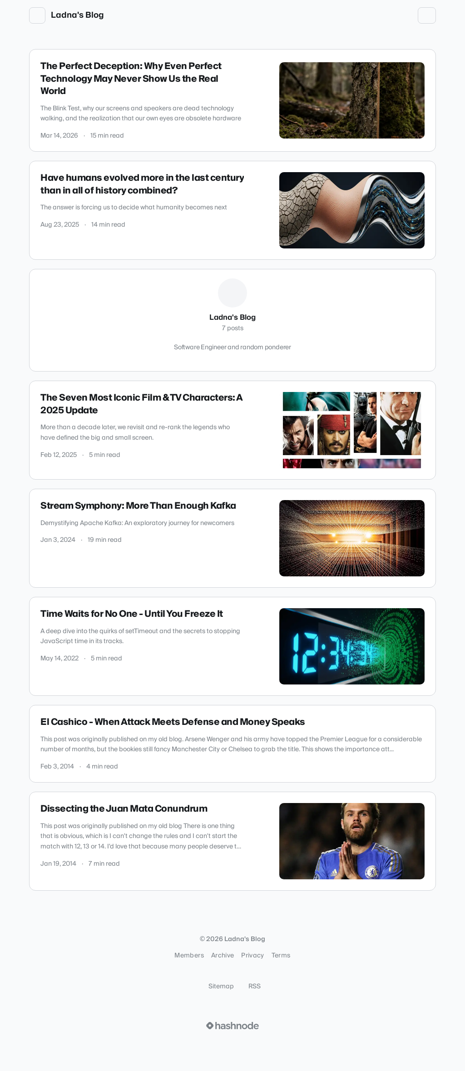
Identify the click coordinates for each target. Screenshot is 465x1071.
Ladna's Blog (77, 15)
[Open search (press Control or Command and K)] (386, 15)
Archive (222, 955)
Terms (281, 955)
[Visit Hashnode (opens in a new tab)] (232, 1025)
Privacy (252, 955)
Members (188, 955)
